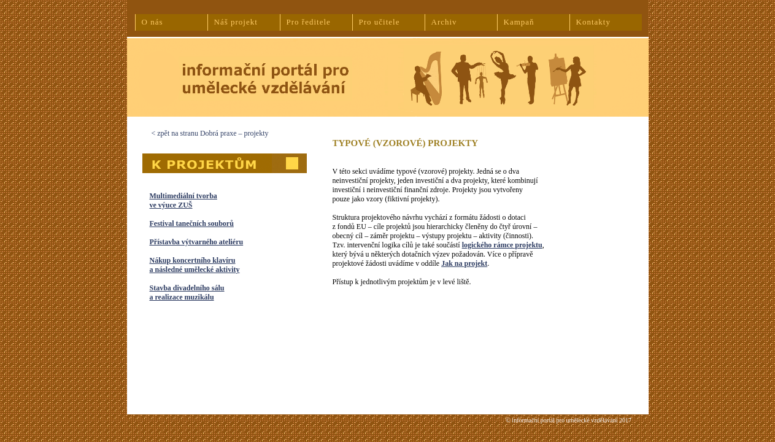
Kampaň (519, 21)
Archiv (444, 21)
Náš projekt (236, 21)
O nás (152, 21)
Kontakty (593, 21)
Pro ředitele (309, 21)
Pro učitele (379, 21)
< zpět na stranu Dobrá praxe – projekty (210, 133)
